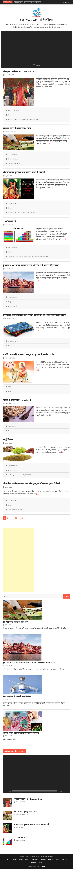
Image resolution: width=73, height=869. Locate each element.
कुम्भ (14, 306)
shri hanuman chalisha (33, 119)
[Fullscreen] (68, 791)
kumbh (10, 306)
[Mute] (64, 791)
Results (21, 859)
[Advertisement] (36, 47)
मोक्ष (15, 163)
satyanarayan (25, 212)
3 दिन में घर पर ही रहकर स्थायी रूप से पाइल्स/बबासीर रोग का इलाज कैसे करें (31, 483)
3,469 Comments (13, 203)
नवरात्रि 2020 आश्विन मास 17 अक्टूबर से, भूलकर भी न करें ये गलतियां (29, 354)
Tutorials (10, 252)
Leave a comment (13, 110)
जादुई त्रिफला (8, 439)
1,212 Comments (13, 500)
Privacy (40, 863)
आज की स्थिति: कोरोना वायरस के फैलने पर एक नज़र (21, 733)
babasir (16, 510)
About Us (33, 863)
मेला (17, 306)
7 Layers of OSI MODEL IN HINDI (17, 256)
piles (21, 510)
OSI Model (33, 256)
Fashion (43, 859)
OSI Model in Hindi (43, 256)
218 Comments (12, 297)
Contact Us (64, 859)
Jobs (57, 859)
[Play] (5, 791)
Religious (16, 159)
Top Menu (64, 2)
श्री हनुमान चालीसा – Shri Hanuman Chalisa (21, 71)
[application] (36, 774)
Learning (50, 859)
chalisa (10, 119)
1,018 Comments (13, 466)
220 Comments (12, 154)
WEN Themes (41, 866)
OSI (29, 256)
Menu (36, 65)
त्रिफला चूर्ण (28, 475)
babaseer (11, 510)
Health (10, 470)
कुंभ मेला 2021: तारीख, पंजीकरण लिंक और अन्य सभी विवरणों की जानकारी (31, 265)
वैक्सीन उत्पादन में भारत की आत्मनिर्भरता (17, 696)
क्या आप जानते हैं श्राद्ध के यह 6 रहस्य (25, 2)
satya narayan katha (14, 212)
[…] (54, 86)
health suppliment (13, 475)
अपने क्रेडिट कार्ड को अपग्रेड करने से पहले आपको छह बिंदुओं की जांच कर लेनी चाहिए (34, 315)
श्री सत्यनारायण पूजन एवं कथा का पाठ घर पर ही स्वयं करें (24, 172)
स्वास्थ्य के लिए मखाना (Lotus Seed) (17, 400)
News (26, 859)
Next (21, 518)
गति (9, 163)
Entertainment (35, 859)
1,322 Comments (13, 341)
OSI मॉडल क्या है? (10, 221)
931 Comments (12, 426)
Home (10, 115)
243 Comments (12, 247)
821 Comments (12, 387)
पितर (11, 163)
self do (32, 212)
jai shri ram (22, 119)
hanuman (15, 119)
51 (16, 518)
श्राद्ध (18, 163)
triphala (22, 475)
